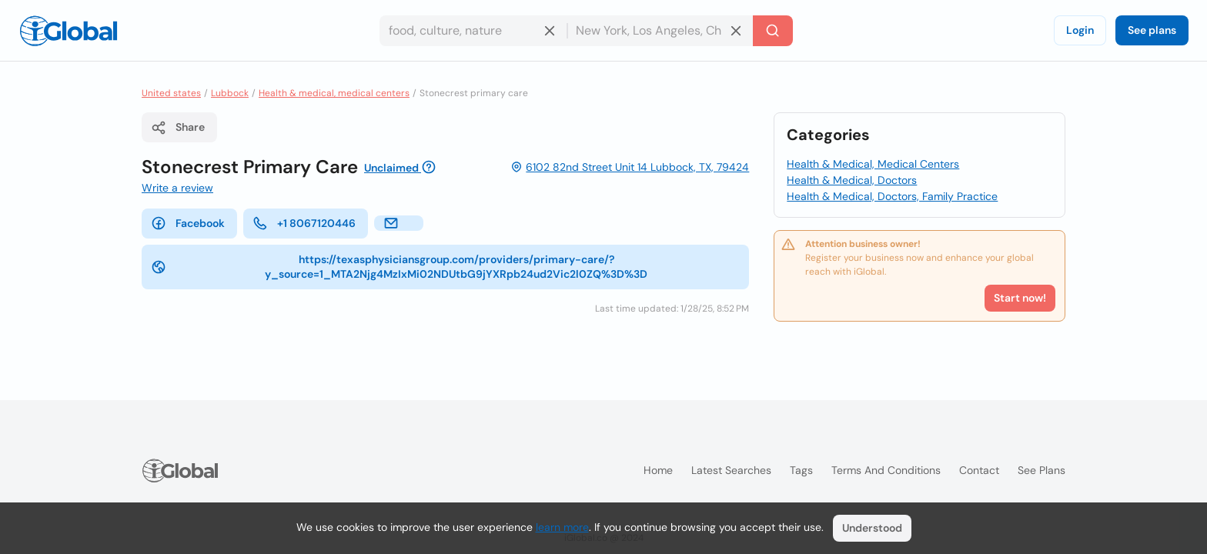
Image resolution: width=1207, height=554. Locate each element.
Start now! (1020, 298)
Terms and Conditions (886, 470)
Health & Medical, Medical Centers (873, 164)
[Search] (773, 30)
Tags (801, 470)
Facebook (188, 223)
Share (178, 127)
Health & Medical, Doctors (852, 180)
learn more (562, 527)
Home (658, 470)
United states (171, 93)
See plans (1152, 30)
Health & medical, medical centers (334, 93)
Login (1080, 30)
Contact (979, 470)
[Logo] (68, 30)
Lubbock (230, 93)
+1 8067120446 (304, 223)
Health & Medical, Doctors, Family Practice (892, 196)
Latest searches (731, 470)
